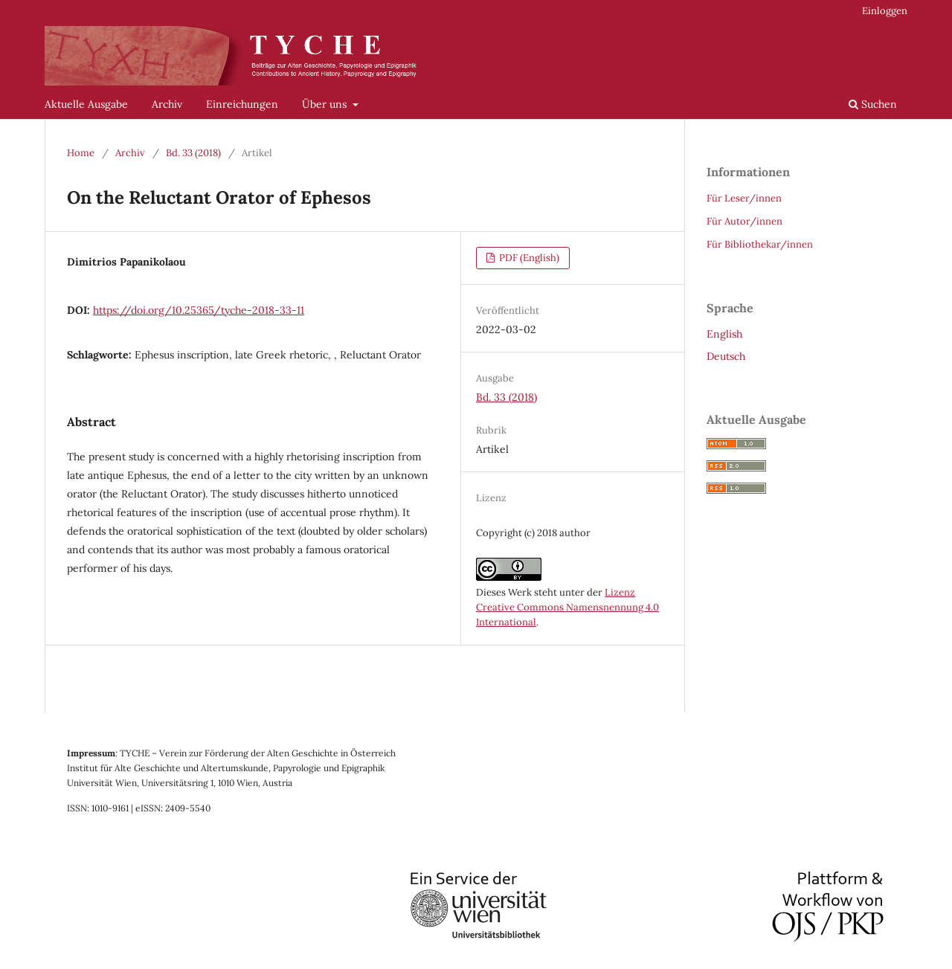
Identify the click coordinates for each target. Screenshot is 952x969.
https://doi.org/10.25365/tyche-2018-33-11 (198, 310)
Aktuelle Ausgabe (86, 104)
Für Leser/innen (744, 198)
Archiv (167, 104)
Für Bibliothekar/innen (760, 244)
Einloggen (884, 10)
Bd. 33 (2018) (193, 153)
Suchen (873, 104)
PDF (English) (528, 257)
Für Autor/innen (744, 221)
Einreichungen (242, 104)
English (724, 334)
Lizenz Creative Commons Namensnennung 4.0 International (567, 607)
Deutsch (726, 356)
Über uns (326, 104)
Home (80, 153)
